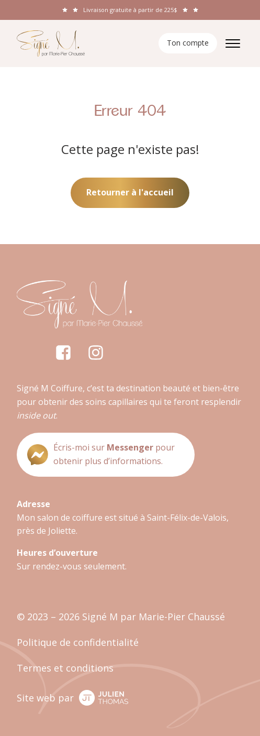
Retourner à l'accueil (130, 192)
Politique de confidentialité (78, 642)
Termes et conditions (65, 668)
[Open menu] (232, 43)
